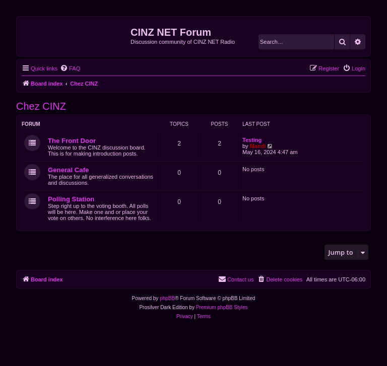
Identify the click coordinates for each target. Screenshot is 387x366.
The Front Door (72, 140)
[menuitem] (70, 68)
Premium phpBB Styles (222, 307)
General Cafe (68, 170)
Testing (252, 140)
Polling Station (71, 199)
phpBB (167, 298)
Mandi (258, 146)
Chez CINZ (41, 106)
